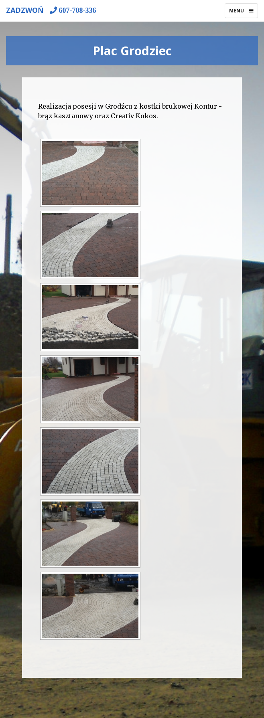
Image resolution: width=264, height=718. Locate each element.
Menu (243, 12)
